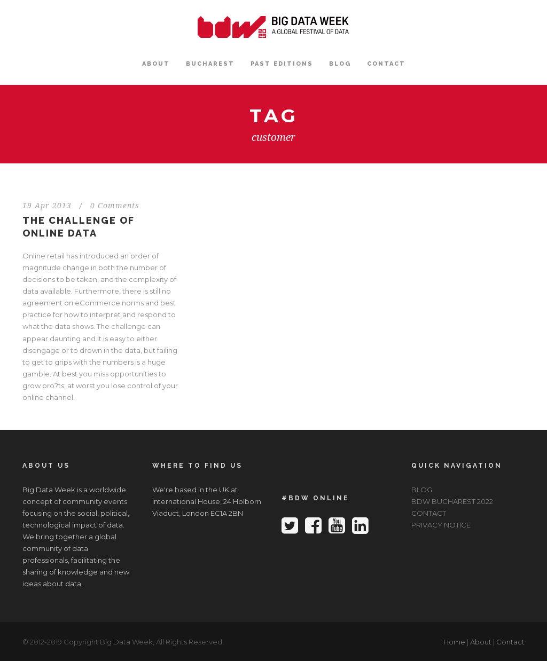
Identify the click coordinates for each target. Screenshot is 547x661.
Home (454, 642)
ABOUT (156, 63)
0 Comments (114, 205)
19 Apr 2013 (47, 205)
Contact (510, 642)
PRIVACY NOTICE (441, 525)
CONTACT (386, 63)
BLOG (340, 63)
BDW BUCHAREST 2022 (452, 501)
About (480, 642)
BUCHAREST (210, 63)
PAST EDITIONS (282, 63)
